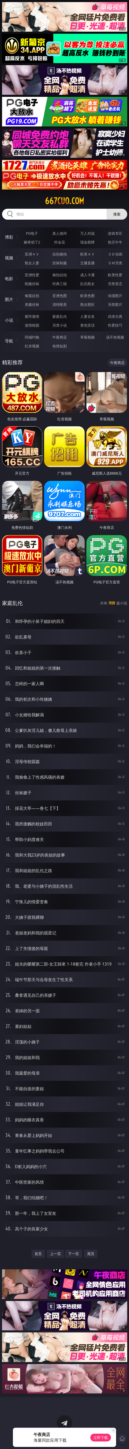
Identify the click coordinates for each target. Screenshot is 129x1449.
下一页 (73, 1253)
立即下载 (100, 1437)
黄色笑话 (87, 325)
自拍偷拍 (59, 254)
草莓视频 (87, 337)
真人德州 (59, 233)
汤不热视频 (115, 337)
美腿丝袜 (32, 304)
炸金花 (59, 242)
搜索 (116, 214)
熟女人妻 (32, 262)
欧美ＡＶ (87, 254)
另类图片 (115, 304)
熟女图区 (87, 304)
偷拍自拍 (59, 274)
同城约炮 (32, 337)
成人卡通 (87, 274)
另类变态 (115, 283)
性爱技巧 (115, 325)
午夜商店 (59, 337)
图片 (9, 299)
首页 (38, 1253)
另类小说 (59, 325)
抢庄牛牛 (115, 242)
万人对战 (87, 233)
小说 (9, 320)
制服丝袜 (32, 283)
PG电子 (32, 233)
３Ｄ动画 (115, 254)
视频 (9, 258)
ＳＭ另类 (115, 262)
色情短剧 (59, 345)
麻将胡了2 (32, 242)
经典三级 (59, 283)
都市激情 (32, 316)
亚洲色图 (59, 295)
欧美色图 (87, 295)
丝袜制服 (59, 262)
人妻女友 (87, 316)
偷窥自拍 (32, 295)
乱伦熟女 (87, 283)
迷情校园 (32, 325)
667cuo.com (64, 201)
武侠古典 (115, 316)
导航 (9, 341)
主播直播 (87, 262)
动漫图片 (115, 295)
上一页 (55, 1253)
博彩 (9, 237)
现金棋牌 (87, 242)
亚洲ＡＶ (32, 254)
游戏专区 (115, 233)
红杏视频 (32, 345)
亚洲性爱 (32, 274)
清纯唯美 (59, 304)
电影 (9, 278)
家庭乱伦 (59, 316)
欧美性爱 (115, 274)
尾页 (90, 1253)
